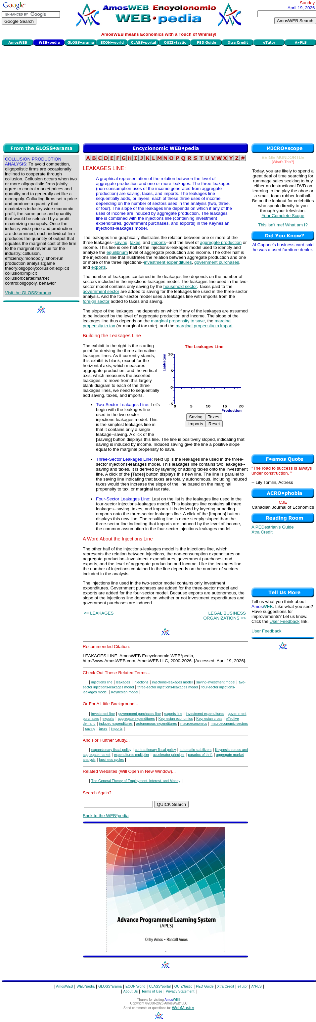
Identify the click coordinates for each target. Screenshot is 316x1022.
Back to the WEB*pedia (106, 815)
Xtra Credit (262, 532)
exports (98, 267)
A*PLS (256, 986)
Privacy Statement (180, 991)
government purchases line (139, 714)
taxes (135, 242)
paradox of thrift (200, 755)
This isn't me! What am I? (283, 224)
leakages (123, 682)
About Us (130, 991)
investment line (103, 714)
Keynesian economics (175, 718)
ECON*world (135, 986)
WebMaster (183, 1007)
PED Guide (204, 986)
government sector (101, 291)
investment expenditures (168, 262)
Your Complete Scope (282, 215)
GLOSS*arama (110, 986)
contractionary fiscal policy (155, 750)
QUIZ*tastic (183, 986)
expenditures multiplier (131, 755)
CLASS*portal (160, 986)
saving (120, 242)
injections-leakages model (172, 682)
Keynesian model (124, 692)
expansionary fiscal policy (111, 750)
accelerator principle (168, 755)
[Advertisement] (158, 93)
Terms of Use (151, 991)
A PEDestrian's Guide (272, 527)
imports (158, 242)
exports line (173, 714)
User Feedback (284, 621)
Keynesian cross (209, 718)
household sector (180, 286)
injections (141, 682)
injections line (102, 682)
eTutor (243, 986)
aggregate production (221, 242)
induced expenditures (115, 723)
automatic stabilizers (196, 750)
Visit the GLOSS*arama (28, 292)
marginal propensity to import (204, 325)
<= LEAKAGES (98, 613)
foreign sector (96, 301)
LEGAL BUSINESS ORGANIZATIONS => (224, 616)
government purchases (216, 262)
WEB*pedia (86, 986)
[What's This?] (283, 162)
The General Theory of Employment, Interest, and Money (135, 781)
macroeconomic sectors (229, 723)
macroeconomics (193, 723)
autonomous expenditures (156, 723)
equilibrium (117, 252)
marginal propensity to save (178, 320)
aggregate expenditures (136, 718)
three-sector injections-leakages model (167, 687)
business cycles (111, 760)
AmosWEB (64, 986)
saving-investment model (215, 682)
